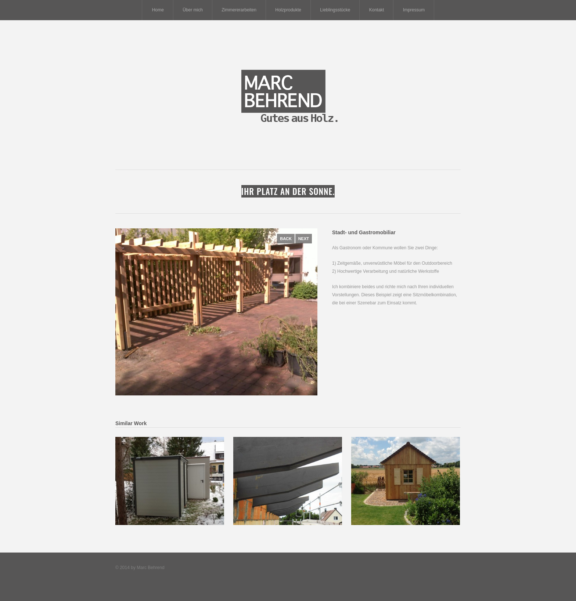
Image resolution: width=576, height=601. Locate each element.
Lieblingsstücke (335, 9)
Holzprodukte (288, 9)
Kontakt (376, 9)
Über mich (193, 9)
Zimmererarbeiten (239, 9)
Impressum (414, 9)
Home (158, 9)
